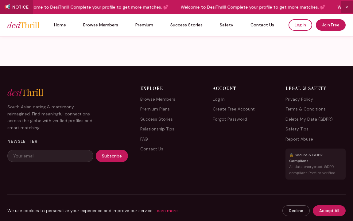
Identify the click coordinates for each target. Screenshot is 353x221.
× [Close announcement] (346, 7)
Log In (300, 25)
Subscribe (112, 156)
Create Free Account (234, 109)
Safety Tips (296, 129)
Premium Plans (155, 109)
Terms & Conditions (305, 109)
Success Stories (186, 25)
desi (23, 25)
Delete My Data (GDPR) (309, 119)
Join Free (330, 25)
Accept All (329, 210)
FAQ (144, 139)
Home (60, 25)
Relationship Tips (157, 129)
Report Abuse (299, 139)
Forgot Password (230, 119)
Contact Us (262, 25)
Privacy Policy (299, 99)
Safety (226, 25)
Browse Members (100, 25)
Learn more (166, 210)
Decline (296, 210)
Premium (144, 25)
